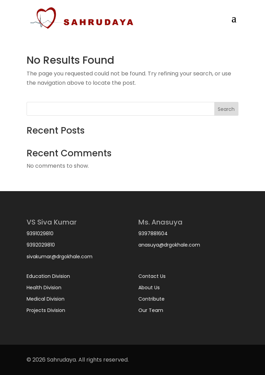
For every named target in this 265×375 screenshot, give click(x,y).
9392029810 (41, 244)
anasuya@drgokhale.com (169, 244)
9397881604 (153, 233)
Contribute (151, 298)
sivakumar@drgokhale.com (59, 256)
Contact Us (152, 276)
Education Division (48, 276)
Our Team (150, 310)
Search (226, 109)
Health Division (44, 287)
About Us (149, 287)
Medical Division (46, 298)
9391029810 (40, 233)
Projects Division (46, 310)
